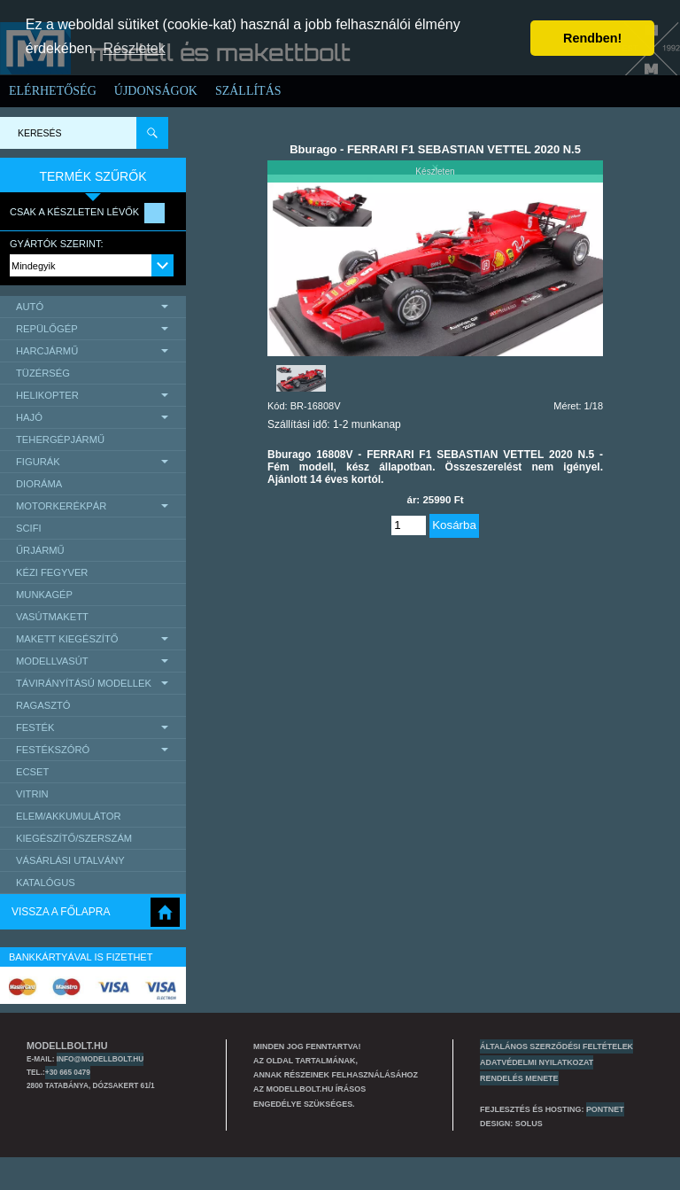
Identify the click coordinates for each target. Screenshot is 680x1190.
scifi (29, 528)
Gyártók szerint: (57, 243)
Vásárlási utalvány (70, 860)
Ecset (32, 771)
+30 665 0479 (67, 1072)
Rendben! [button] (592, 38)
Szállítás (248, 90)
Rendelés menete (519, 1078)
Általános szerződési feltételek (556, 1046)
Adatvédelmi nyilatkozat (536, 1062)
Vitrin (32, 794)
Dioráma (39, 483)
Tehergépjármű (60, 439)
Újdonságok (155, 90)
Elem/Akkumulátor (68, 816)
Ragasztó (43, 705)
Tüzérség (43, 373)
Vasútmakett (52, 616)
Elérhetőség (53, 90)
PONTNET (605, 1109)
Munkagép (44, 594)
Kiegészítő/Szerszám (74, 838)
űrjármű (40, 550)
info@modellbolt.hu (100, 1058)
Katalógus (45, 882)
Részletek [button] (135, 48)
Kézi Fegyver (52, 572)
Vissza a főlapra (61, 912)
